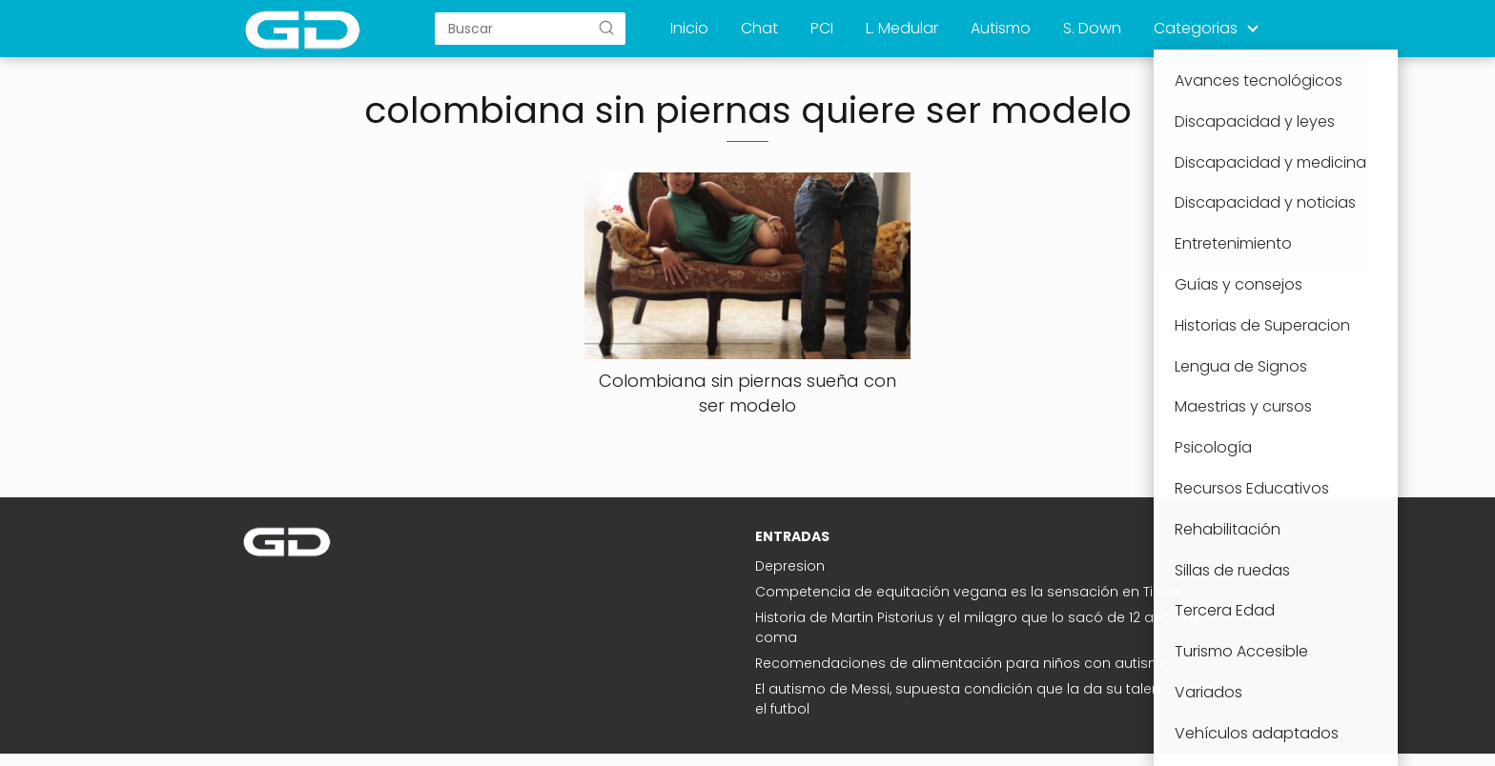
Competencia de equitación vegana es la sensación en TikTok (968, 591)
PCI (821, 28)
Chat (759, 28)
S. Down (1092, 28)
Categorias (1196, 28)
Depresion (790, 565)
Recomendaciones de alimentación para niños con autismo (963, 663)
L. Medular (902, 28)
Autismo (1001, 28)
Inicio (689, 28)
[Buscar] (606, 27)
